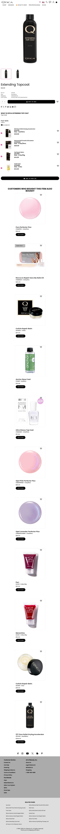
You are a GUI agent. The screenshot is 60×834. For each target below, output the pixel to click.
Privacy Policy (8, 775)
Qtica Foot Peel (33, 818)
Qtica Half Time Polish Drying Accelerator (16, 807)
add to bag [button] (22, 102)
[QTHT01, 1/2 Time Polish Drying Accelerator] (29, 133)
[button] (7, 2)
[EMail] (13, 107)
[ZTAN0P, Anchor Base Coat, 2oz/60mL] (30, 363)
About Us (28, 762)
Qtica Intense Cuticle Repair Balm (15, 813)
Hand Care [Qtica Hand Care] (32, 813)
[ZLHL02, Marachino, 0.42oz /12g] (30, 617)
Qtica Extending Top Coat (12, 821)
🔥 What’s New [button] (21, 5)
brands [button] (11, 5)
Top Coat (4, 115)
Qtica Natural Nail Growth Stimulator (39, 805)
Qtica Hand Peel (10, 818)
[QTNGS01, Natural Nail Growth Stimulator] (29, 145)
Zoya (5, 780)
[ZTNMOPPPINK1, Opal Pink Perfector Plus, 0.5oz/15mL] (30, 465)
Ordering (6, 767)
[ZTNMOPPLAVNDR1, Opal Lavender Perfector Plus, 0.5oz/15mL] (30, 515)
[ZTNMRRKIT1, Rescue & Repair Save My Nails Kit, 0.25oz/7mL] (30, 262)
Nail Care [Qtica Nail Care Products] (31, 807)
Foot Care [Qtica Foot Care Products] (8, 810)
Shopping (29, 770)
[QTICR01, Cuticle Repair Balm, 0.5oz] (30, 668)
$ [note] (16, 134)
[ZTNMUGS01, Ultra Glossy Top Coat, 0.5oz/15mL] (30, 414)
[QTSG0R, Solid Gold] (29, 168)
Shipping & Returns (9, 770)
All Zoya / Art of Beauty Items (14, 824)
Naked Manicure (9, 782)
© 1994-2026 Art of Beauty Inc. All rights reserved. (30, 829)
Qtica (5, 787)
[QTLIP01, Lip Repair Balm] (29, 156)
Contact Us (7, 762)
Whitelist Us (29, 767)
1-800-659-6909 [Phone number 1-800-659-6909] (30, 772)
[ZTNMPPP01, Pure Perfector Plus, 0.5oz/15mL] (30, 211)
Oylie (5, 792)
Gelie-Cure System (9, 785)
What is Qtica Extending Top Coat (15, 113)
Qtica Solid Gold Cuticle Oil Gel (37, 810)
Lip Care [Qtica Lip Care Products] (8, 805)
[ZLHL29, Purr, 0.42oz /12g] (30, 566)
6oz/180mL (9, 94)
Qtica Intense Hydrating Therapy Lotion (39, 821)
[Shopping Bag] (56, 2)
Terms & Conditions (9, 772)
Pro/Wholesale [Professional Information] (34, 5)
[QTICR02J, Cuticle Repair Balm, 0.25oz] (30, 313)
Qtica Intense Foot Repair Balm (37, 816)
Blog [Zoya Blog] (44, 5)
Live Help (6, 765)
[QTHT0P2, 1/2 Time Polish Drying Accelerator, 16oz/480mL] (30, 718)
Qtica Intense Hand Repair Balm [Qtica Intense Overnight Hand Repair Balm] (14, 816)
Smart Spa (7, 790)
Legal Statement (30, 765)
